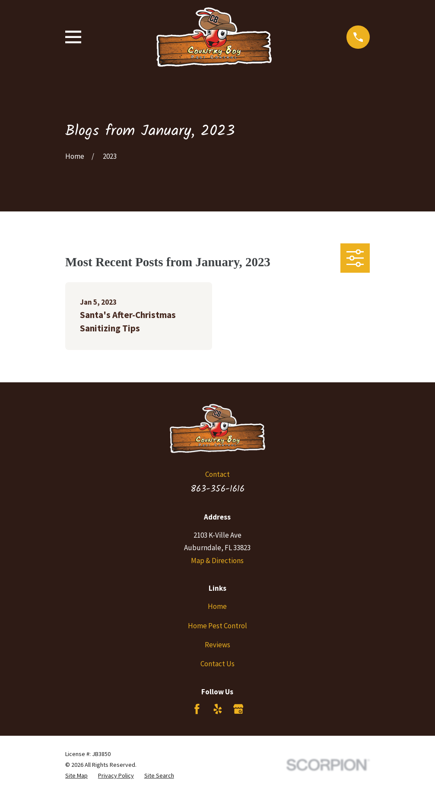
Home (217, 606)
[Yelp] (218, 709)
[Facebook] (197, 709)
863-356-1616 (217, 489)
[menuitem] (76, 775)
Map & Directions (217, 560)
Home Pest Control (217, 625)
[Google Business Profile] (238, 709)
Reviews (217, 644)
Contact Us (217, 663)
